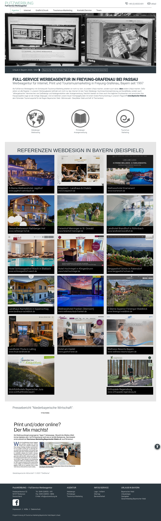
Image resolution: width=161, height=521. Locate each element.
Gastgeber (73, 70)
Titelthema (45, 473)
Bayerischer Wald (49, 70)
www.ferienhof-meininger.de (70, 231)
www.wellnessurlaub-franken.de (72, 311)
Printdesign (71, 494)
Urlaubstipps (126, 494)
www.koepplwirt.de (66, 191)
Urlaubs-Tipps (62, 70)
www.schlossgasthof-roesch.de (23, 271)
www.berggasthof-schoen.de (120, 271)
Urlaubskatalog (84, 70)
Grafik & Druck (42, 10)
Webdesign (71, 492)
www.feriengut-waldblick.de (120, 311)
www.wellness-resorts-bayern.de (122, 351)
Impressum (17, 509)
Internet (27, 10)
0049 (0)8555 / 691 (46, 492)
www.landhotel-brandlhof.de (120, 231)
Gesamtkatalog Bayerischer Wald (133, 499)
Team (99, 10)
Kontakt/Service (84, 10)
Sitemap (97, 494)
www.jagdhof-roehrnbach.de (21, 191)
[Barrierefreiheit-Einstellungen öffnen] (157, 446)
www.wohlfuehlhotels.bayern (22, 392)
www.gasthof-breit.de (67, 351)
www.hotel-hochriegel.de (69, 271)
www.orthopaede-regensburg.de (122, 392)
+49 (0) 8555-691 (136, 4)
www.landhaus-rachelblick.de (22, 311)
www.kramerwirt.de (116, 191)
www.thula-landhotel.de (19, 351)
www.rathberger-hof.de (19, 231)
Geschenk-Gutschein (99, 70)
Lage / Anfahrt (99, 492)
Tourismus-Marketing (62, 10)
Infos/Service (101, 487)
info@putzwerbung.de (49, 496)
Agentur (71, 487)
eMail (153, 4)
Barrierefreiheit (99, 496)
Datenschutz (35, 509)
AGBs (26, 509)
